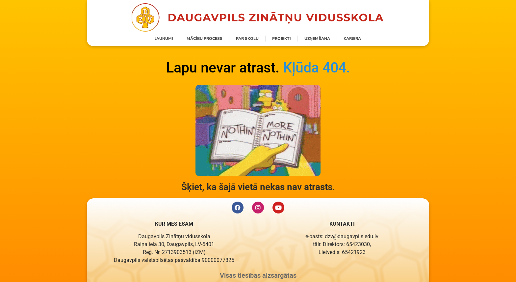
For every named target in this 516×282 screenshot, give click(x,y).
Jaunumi (164, 38)
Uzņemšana (317, 38)
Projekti (281, 38)
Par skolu (247, 38)
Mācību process (204, 38)
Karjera (352, 38)
